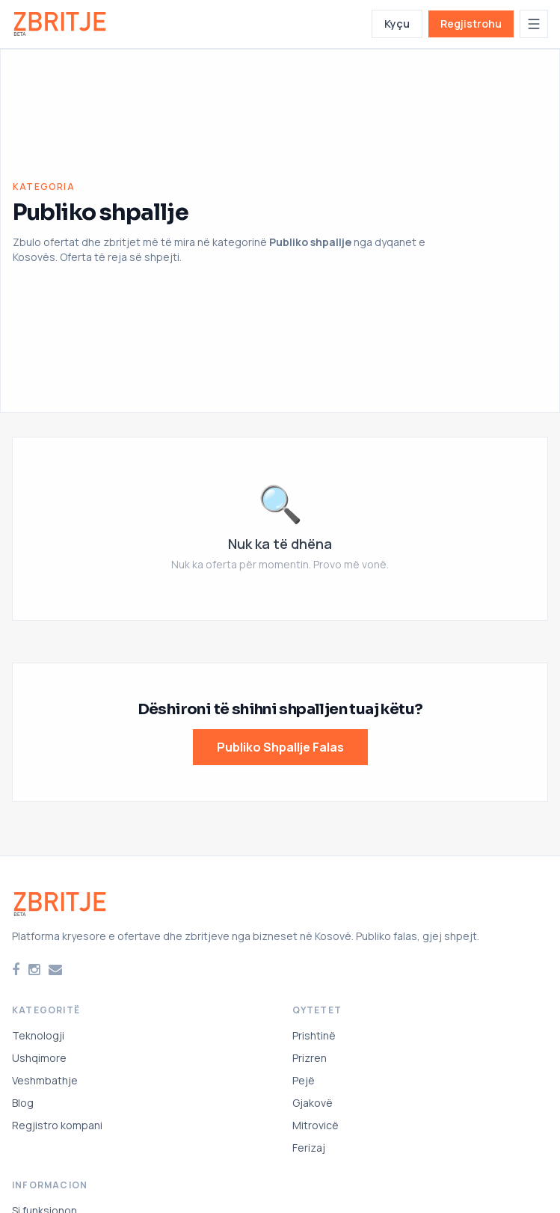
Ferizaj (308, 1147)
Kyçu (397, 23)
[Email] (55, 969)
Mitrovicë (315, 1125)
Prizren (309, 1058)
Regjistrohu (471, 23)
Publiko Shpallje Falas (280, 747)
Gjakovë (312, 1103)
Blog (23, 1103)
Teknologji (38, 1035)
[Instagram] (34, 969)
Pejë (303, 1080)
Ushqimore (39, 1058)
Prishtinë (314, 1035)
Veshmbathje (45, 1080)
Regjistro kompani (57, 1125)
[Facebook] (15, 969)
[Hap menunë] (534, 24)
